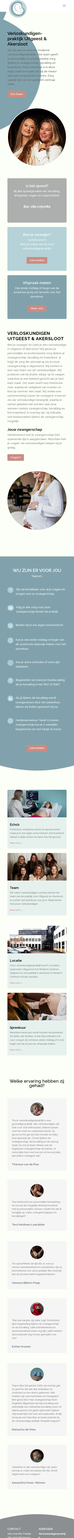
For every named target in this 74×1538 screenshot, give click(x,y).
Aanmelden (37, 260)
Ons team (16, 94)
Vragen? (15, 457)
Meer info (37, 308)
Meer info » (16, 843)
